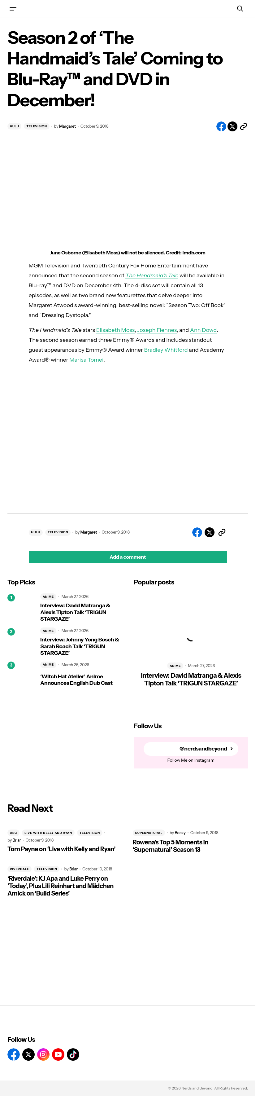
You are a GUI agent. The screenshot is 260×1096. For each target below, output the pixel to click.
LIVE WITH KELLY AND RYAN (48, 833)
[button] (13, 8)
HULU (14, 126)
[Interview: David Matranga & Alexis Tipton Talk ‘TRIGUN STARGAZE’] (21, 608)
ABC (13, 833)
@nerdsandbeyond (203, 749)
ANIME (48, 597)
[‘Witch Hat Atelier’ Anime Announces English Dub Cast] (21, 675)
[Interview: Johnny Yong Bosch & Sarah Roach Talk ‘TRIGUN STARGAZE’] (21, 642)
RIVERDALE (19, 869)
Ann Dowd (203, 330)
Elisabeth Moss (115, 330)
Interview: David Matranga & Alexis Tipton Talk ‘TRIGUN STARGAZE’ (75, 612)
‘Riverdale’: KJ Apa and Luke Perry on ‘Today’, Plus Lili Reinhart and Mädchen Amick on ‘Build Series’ (60, 886)
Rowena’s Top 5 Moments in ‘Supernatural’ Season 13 (171, 846)
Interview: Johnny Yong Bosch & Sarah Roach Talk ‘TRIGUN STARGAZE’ (79, 646)
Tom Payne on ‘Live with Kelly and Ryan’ (61, 849)
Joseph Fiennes (157, 330)
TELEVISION (36, 126)
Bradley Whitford (166, 349)
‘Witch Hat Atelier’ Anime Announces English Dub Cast (76, 680)
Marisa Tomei (86, 359)
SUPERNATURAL (149, 833)
